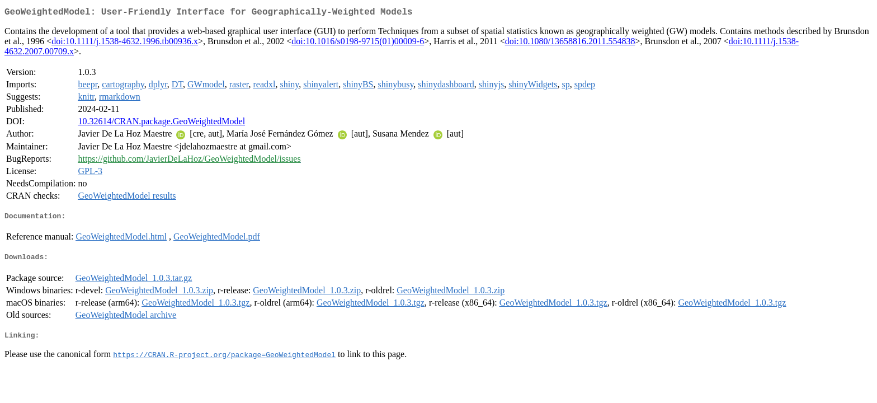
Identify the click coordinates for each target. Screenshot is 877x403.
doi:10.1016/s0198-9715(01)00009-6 (357, 43)
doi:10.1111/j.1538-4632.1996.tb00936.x (124, 43)
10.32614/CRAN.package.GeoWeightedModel (161, 123)
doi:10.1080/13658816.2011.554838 (570, 43)
